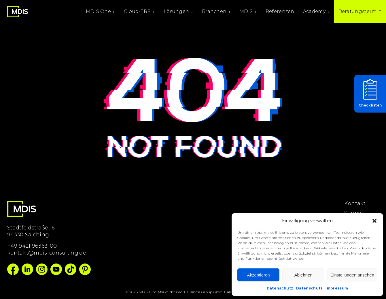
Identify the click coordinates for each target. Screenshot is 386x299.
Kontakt (355, 203)
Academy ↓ (316, 11)
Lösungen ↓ (178, 11)
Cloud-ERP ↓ (139, 11)
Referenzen (280, 11)
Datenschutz (280, 288)
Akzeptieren (258, 274)
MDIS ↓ (248, 11)
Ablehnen (303, 274)
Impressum (337, 288)
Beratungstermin (360, 11)
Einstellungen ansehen (352, 274)
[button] (374, 221)
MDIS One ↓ (100, 11)
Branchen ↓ (216, 11)
